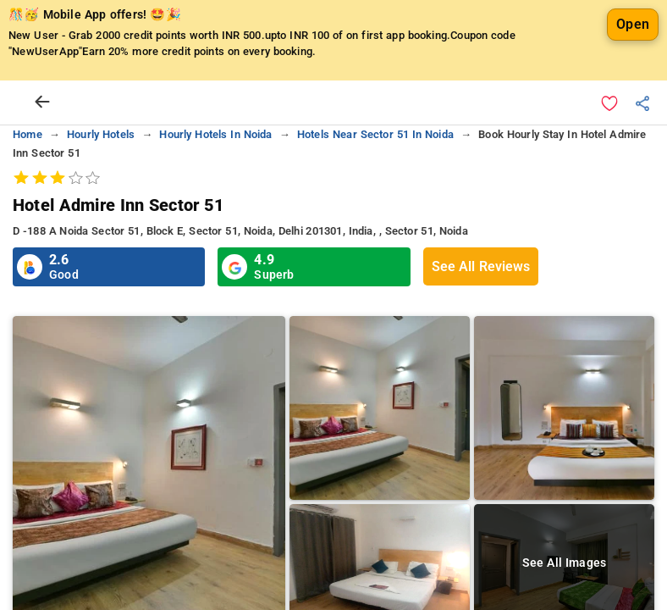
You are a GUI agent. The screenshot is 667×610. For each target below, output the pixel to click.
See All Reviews (481, 318)
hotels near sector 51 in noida (375, 186)
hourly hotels (101, 186)
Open (632, 76)
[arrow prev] (42, 154)
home (27, 186)
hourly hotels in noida (215, 186)
